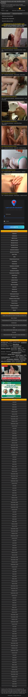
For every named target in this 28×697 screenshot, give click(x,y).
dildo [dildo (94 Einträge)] (19, 348)
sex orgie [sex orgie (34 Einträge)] (13, 360)
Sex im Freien (14, 300)
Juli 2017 (14, 597)
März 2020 (14, 521)
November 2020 (14, 504)
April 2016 (14, 633)
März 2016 (14, 636)
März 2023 (14, 437)
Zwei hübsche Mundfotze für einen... (9, 146)
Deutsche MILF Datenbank (8, 18)
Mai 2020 (14, 516)
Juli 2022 (14, 457)
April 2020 (14, 519)
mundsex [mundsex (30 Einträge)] (16, 356)
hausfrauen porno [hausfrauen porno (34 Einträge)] (4, 353)
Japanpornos (14, 275)
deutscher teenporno (8, 49)
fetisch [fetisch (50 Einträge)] (24, 349)
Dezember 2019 (14, 528)
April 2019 (14, 547)
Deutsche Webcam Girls (7, 21)
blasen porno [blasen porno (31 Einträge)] (10, 343)
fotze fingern (17, 195)
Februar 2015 (14, 667)
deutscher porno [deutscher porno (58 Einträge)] (17, 346)
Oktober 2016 (14, 619)
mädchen (23, 171)
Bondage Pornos (14, 245)
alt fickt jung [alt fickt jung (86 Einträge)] (4, 342)
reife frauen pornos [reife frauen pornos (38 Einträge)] (22, 357)
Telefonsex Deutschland (7, 16)
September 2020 (14, 507)
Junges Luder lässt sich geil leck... (8, 72)
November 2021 (14, 476)
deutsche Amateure (14, 249)
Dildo (14, 256)
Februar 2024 (14, 411)
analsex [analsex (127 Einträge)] (24, 342)
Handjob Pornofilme (14, 270)
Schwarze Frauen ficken (14, 298)
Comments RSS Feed (21, 10)
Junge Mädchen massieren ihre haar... (9, 193)
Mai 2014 (14, 681)
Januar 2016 (14, 640)
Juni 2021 (14, 488)
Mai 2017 (14, 602)
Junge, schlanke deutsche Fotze (8, 169)
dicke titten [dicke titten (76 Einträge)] (14, 348)
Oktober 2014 (14, 676)
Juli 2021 (14, 485)
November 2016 (14, 616)
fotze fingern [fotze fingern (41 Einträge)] (20, 350)
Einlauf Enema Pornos (14, 259)
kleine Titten (14, 277)
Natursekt (14, 286)
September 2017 (14, 593)
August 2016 (14, 624)
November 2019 (14, 531)
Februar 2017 (14, 609)
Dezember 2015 (14, 643)
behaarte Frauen (14, 240)
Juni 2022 (14, 459)
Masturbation (14, 282)
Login (7, 10)
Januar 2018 (14, 583)
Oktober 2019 (14, 533)
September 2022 (14, 452)
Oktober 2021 (14, 478)
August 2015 (14, 652)
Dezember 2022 (14, 445)
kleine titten (22, 74)
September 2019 (14, 535)
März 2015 (14, 664)
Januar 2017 (14, 612)
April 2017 (14, 605)
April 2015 (14, 662)
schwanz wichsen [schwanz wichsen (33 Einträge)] (23, 359)
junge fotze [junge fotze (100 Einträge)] (11, 354)
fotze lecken (16, 74)
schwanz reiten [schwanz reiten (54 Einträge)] (23, 358)
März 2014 (14, 686)
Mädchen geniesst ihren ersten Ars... (9, 96)
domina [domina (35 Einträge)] (22, 347)
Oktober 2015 (14, 647)
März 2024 (14, 409)
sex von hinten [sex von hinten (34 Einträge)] (17, 360)
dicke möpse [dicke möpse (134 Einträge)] (5, 348)
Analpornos (14, 235)
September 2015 (14, 650)
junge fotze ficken (18, 123)
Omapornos (14, 289)
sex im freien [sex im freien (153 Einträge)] (6, 361)
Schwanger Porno (14, 296)
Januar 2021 (14, 499)
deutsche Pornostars (14, 252)
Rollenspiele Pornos (14, 293)
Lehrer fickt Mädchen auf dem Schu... (9, 121)
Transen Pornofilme (14, 305)
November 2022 (14, 447)
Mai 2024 (14, 404)
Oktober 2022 (14, 449)
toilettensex (4, 124)
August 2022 (14, 454)
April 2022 (14, 464)
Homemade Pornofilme (14, 273)
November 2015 (14, 645)
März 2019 (14, 550)
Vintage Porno (14, 307)
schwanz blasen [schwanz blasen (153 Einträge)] (13, 359)
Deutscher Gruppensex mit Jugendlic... (9, 48)
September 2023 (14, 423)
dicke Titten (14, 254)
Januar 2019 (14, 554)
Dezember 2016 (14, 614)
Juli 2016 (14, 626)
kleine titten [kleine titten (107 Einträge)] (19, 355)
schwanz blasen (22, 147)
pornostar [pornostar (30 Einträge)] (16, 357)
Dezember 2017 (14, 585)
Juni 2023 (14, 430)
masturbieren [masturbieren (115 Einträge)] (5, 357)
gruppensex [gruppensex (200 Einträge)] (16, 352)
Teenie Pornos (14, 303)
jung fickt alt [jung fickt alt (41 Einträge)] (17, 353)
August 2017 (14, 595)
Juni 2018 (14, 571)
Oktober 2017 (14, 590)
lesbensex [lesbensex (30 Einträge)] (25, 355)
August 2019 (14, 538)
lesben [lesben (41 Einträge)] (25, 354)
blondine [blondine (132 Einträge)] (16, 344)
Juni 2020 (14, 514)
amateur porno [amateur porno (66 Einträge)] (16, 342)
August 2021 (14, 483)
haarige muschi (23, 195)
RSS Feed (14, 10)
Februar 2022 (14, 468)
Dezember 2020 (14, 502)
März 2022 (14, 466)
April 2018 (14, 576)
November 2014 (14, 674)
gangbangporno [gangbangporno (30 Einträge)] (8, 351)
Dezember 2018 (14, 557)
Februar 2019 (14, 552)
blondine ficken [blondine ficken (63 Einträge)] (5, 346)
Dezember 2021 (14, 473)
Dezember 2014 (14, 671)
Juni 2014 (14, 679)
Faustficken (14, 261)
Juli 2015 (14, 655)
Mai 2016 (14, 631)
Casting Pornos (14, 247)
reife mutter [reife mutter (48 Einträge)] (3, 358)
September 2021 (14, 480)
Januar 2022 (14, 471)
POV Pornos (14, 291)
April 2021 (14, 492)
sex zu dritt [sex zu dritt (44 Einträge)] (23, 360)
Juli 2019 (14, 540)
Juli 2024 (14, 402)
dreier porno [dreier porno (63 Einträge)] (14, 349)
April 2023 (14, 435)
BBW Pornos (14, 238)
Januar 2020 (14, 526)
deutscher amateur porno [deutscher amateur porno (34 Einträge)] (17, 345)
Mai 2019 (14, 545)
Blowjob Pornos (14, 242)
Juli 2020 (14, 511)
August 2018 (14, 566)
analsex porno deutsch (9, 98)
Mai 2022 (14, 461)
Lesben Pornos (14, 280)
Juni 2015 (14, 657)
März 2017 (14, 607)
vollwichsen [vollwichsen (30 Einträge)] (13, 361)
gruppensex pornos (18, 49)
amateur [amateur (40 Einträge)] (10, 341)
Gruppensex (14, 268)
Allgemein (14, 233)
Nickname (8, 214)
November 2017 (14, 588)
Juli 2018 (14, 569)
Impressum (10, 695)
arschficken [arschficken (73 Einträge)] (4, 344)
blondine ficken (7, 171)
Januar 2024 (14, 414)
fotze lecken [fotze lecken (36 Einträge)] (3, 351)
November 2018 (14, 559)
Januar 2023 (14, 442)
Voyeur (14, 310)
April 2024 (14, 406)
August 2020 (14, 509)
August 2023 (14, 425)
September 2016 (14, 621)
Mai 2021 (14, 490)
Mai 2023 (14, 433)
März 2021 (14, 495)
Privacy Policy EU (17, 695)
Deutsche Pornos (6, 13)
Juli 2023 (14, 428)
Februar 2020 (14, 523)
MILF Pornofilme (14, 284)
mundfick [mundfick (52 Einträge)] (13, 356)
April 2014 (14, 683)
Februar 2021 (14, 497)
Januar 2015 (14, 669)
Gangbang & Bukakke (14, 266)
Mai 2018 (14, 573)
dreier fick (16, 147)
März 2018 (14, 578)
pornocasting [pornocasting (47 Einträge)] (21, 356)
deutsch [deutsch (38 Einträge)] (10, 345)
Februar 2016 (14, 638)
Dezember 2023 (14, 416)
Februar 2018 (14, 581)
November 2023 (14, 418)
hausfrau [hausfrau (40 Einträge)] (23, 351)
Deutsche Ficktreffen (17, 13)
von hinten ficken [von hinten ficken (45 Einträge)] (19, 361)
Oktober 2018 (14, 562)
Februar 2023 (14, 440)
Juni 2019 (14, 542)
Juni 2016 (14, 628)
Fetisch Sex (14, 263)
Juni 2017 (14, 600)
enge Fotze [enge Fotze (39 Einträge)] (20, 349)
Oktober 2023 (14, 421)
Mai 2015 (14, 659)
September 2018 (14, 564)
